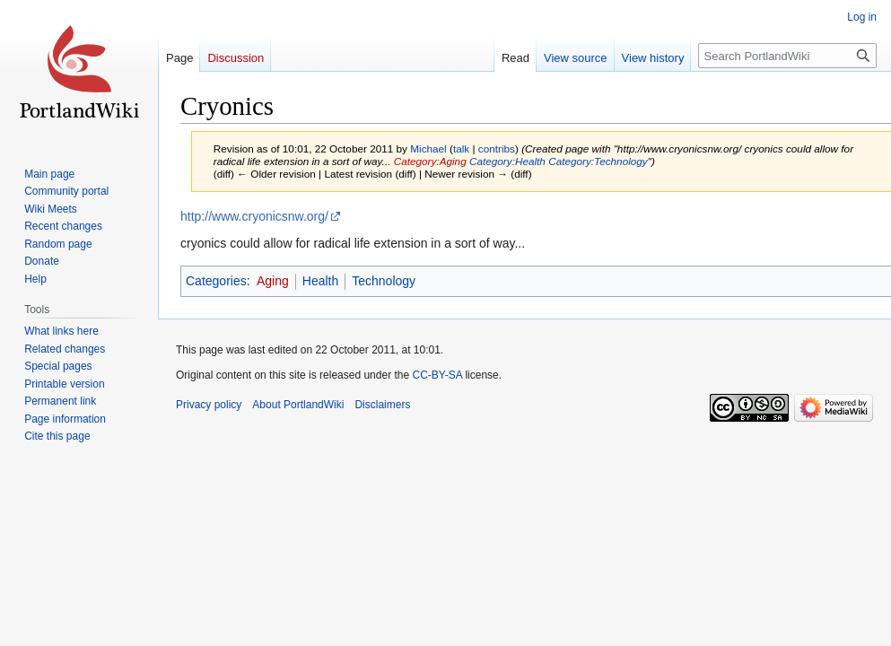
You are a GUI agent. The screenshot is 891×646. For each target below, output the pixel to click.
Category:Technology (598, 161)
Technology (383, 281)
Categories (216, 281)
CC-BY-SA (437, 375)
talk (461, 148)
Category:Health (507, 161)
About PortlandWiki (298, 404)
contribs (496, 148)
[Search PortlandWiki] (787, 55)
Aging (273, 281)
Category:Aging (430, 161)
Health (320, 281)
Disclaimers (382, 404)
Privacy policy (208, 404)
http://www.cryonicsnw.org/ (254, 216)
